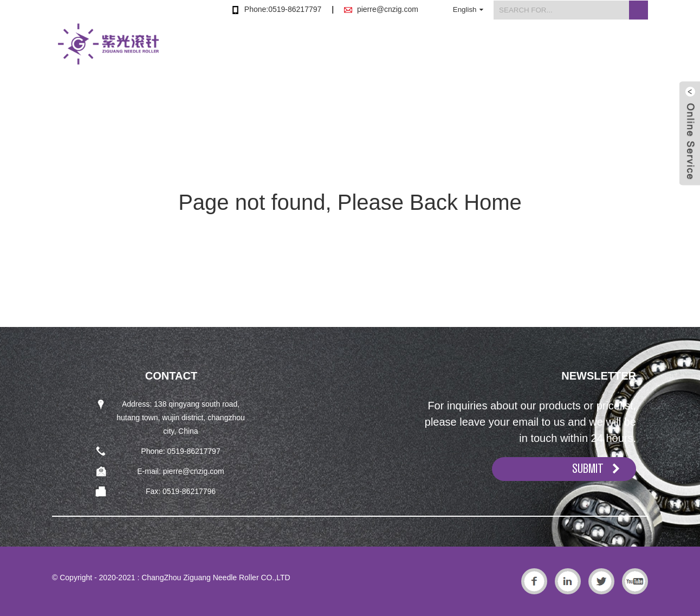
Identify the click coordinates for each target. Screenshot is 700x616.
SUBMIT (588, 468)
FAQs (569, 51)
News (524, 51)
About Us (473, 51)
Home (362, 51)
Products (414, 51)
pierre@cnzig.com (387, 9)
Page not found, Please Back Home (350, 202)
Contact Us (625, 51)
